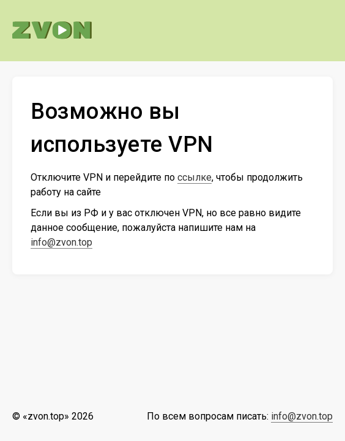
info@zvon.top (61, 242)
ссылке (194, 177)
